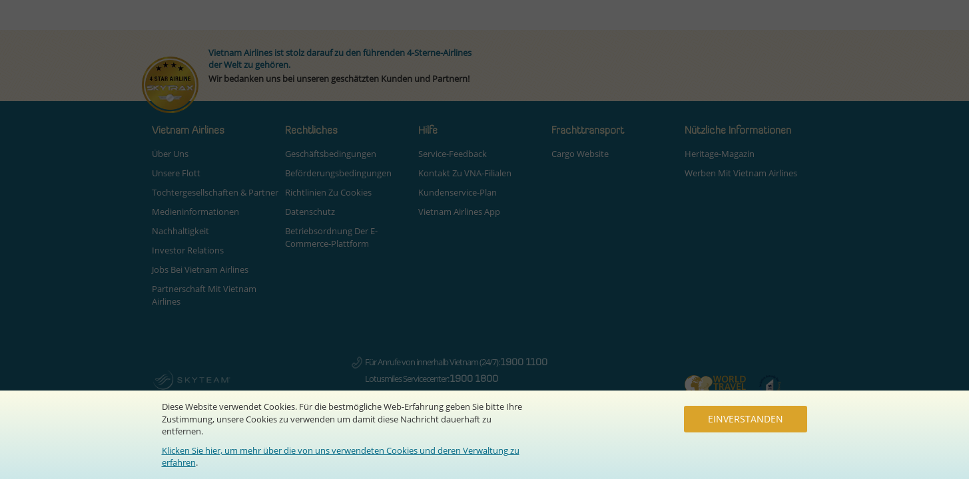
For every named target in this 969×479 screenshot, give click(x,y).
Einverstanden (745, 418)
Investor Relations (188, 250)
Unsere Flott (176, 173)
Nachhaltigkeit (180, 231)
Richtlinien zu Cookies (328, 192)
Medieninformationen (195, 212)
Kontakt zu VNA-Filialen (464, 173)
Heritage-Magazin (720, 154)
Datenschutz (310, 212)
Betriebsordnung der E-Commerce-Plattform (331, 237)
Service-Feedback (452, 154)
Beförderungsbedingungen (338, 173)
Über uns (170, 154)
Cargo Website (580, 154)
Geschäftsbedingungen (330, 154)
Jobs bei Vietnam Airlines (200, 269)
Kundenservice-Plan (457, 192)
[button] (218, 131)
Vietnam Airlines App (459, 212)
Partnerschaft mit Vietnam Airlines (204, 295)
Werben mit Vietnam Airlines (741, 173)
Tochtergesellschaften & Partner (215, 192)
